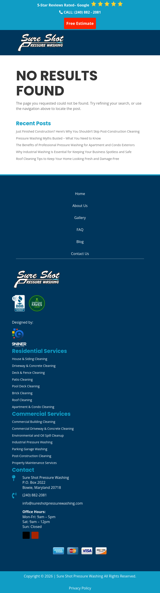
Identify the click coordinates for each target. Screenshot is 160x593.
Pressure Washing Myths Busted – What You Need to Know (58, 138)
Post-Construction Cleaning (31, 456)
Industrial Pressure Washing (32, 442)
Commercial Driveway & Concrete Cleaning (43, 428)
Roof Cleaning (22, 400)
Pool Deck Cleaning (25, 386)
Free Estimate (80, 23)
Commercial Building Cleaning (33, 422)
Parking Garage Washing (29, 449)
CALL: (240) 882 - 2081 (82, 12)
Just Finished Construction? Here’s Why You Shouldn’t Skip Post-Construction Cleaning (77, 131)
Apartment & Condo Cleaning (33, 407)
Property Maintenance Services (34, 463)
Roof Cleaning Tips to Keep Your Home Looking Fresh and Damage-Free (67, 159)
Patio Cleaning (22, 379)
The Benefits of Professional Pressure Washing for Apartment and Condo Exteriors (75, 145)
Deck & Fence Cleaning (28, 372)
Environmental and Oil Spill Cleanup (38, 435)
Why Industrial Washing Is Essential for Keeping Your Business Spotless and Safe (73, 152)
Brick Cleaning (22, 393)
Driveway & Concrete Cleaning (33, 366)
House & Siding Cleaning (29, 359)
